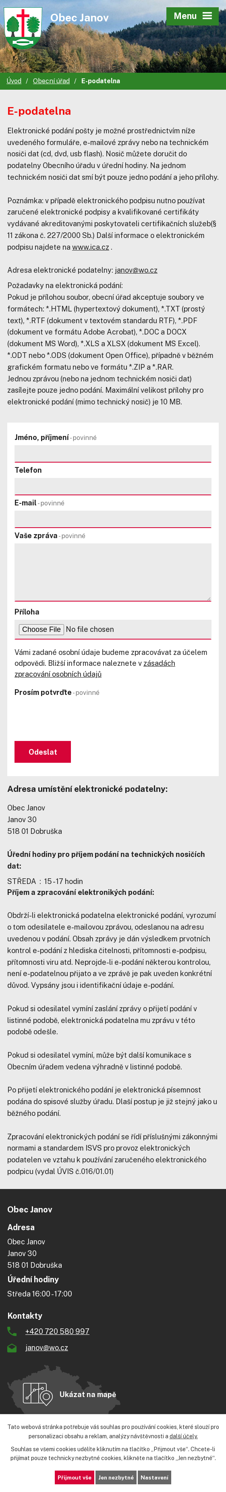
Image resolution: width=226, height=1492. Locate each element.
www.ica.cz (90, 247)
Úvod (13, 81)
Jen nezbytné (116, 1477)
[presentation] (74, 719)
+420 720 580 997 (57, 1332)
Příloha (27, 612)
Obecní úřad (51, 81)
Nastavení (156, 1477)
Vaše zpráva (50, 535)
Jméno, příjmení (56, 437)
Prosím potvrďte (57, 692)
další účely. (184, 1436)
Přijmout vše (72, 1477)
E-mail (39, 503)
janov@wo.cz (136, 270)
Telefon (28, 470)
